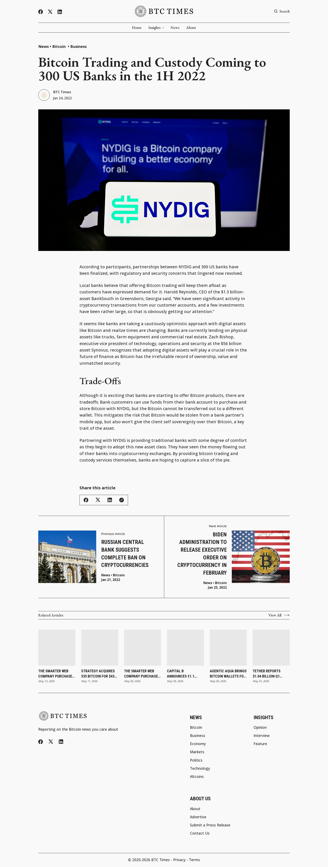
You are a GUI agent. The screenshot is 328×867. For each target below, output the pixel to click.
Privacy (179, 860)
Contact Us (200, 834)
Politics (196, 760)
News (175, 27)
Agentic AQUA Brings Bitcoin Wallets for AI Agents (228, 674)
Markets (197, 752)
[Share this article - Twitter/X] (98, 500)
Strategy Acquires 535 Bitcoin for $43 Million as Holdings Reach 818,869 (99, 674)
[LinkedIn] (60, 12)
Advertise (198, 817)
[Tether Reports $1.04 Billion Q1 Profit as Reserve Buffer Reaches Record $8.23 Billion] (271, 648)
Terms (194, 860)
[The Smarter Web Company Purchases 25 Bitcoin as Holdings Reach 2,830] (56, 648)
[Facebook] (40, 11)
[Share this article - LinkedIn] (110, 500)
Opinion (260, 728)
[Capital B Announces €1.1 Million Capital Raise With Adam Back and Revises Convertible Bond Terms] (185, 648)
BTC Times (63, 92)
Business (78, 46)
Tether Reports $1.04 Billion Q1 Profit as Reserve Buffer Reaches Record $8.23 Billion (270, 674)
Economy (198, 744)
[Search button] (282, 11)
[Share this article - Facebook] (86, 500)
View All (279, 616)
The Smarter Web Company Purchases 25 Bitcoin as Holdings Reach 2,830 (56, 674)
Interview (262, 736)
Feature (260, 744)
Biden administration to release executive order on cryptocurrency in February (202, 554)
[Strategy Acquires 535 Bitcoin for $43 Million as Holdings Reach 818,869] (99, 648)
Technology (200, 769)
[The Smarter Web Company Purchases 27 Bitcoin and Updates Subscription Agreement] (142, 648)
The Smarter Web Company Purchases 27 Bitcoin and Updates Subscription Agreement (142, 674)
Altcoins (197, 777)
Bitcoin (59, 46)
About (191, 27)
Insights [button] (156, 27)
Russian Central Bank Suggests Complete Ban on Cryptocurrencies (125, 554)
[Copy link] (121, 500)
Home (137, 27)
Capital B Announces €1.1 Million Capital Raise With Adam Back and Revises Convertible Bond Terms (183, 674)
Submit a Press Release (210, 825)
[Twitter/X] (50, 12)
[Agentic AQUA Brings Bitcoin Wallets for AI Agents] (228, 648)
